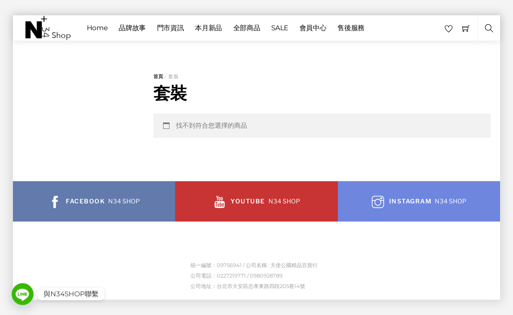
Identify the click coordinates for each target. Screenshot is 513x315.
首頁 (158, 76)
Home (97, 28)
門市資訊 (170, 28)
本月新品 (208, 28)
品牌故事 (132, 28)
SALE (279, 28)
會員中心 (313, 28)
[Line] (23, 294)
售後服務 (350, 28)
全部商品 (246, 28)
